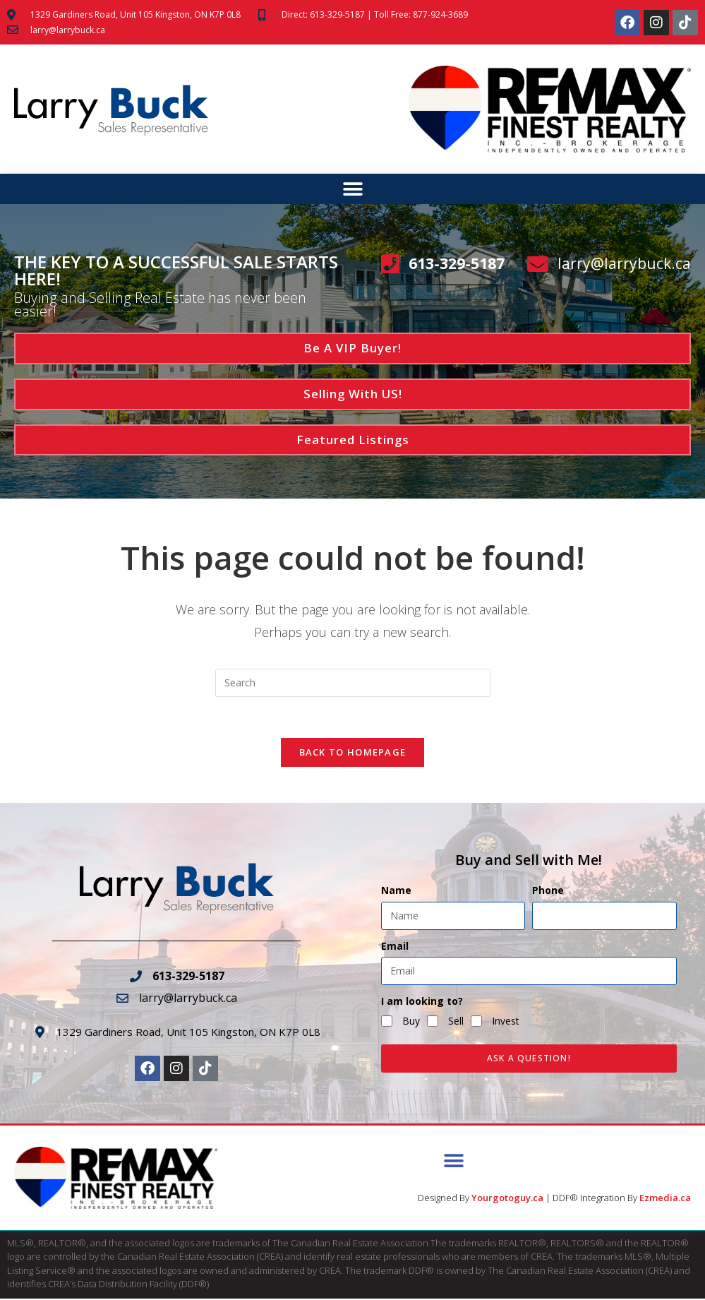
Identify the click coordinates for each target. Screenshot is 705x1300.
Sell (456, 1023)
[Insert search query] (352, 683)
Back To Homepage (352, 754)
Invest (505, 1023)
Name (396, 892)
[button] (352, 189)
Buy (411, 1023)
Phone (548, 892)
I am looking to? (422, 1002)
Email (395, 947)
